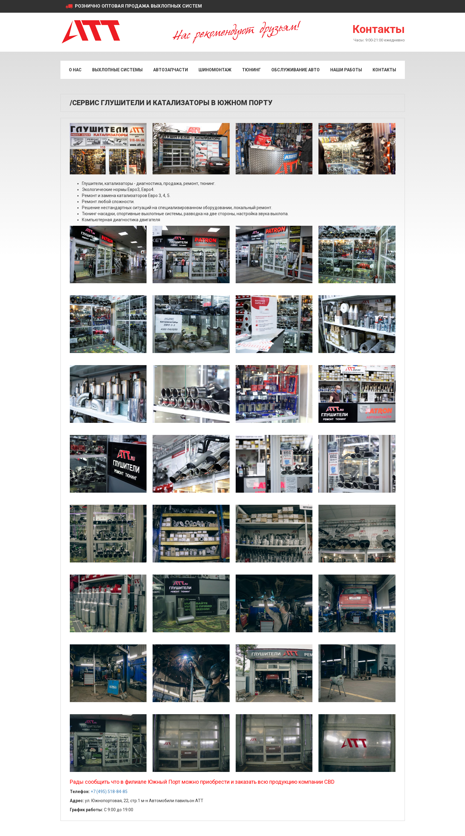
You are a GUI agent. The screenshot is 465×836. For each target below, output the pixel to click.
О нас (75, 69)
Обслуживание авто (295, 69)
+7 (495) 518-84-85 (109, 791)
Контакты (379, 29)
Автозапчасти (170, 69)
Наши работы (346, 69)
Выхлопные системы (117, 69)
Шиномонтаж (215, 69)
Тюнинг (251, 69)
